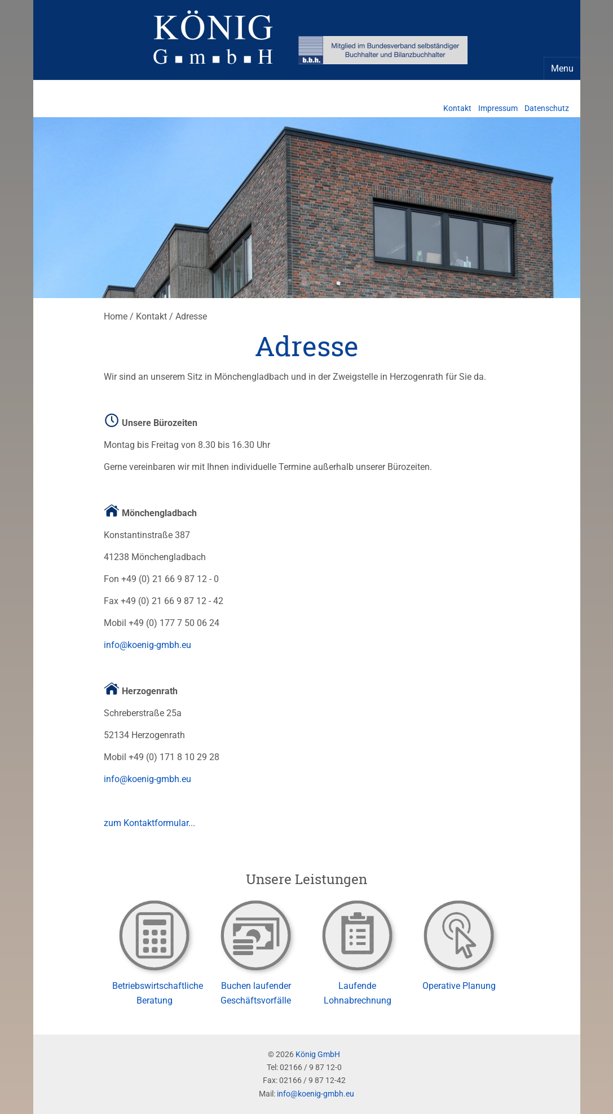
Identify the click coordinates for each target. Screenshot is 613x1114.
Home (115, 316)
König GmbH (318, 1054)
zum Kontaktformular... (149, 823)
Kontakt (457, 108)
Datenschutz (546, 108)
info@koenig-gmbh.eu (147, 645)
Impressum (498, 108)
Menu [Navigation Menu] (562, 68)
